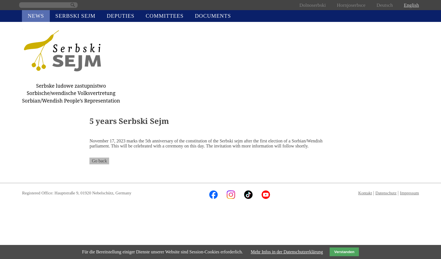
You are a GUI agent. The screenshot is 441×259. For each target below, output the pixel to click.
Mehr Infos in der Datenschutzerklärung (287, 251)
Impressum (409, 192)
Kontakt (365, 192)
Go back (99, 160)
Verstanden (344, 252)
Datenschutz (386, 192)
